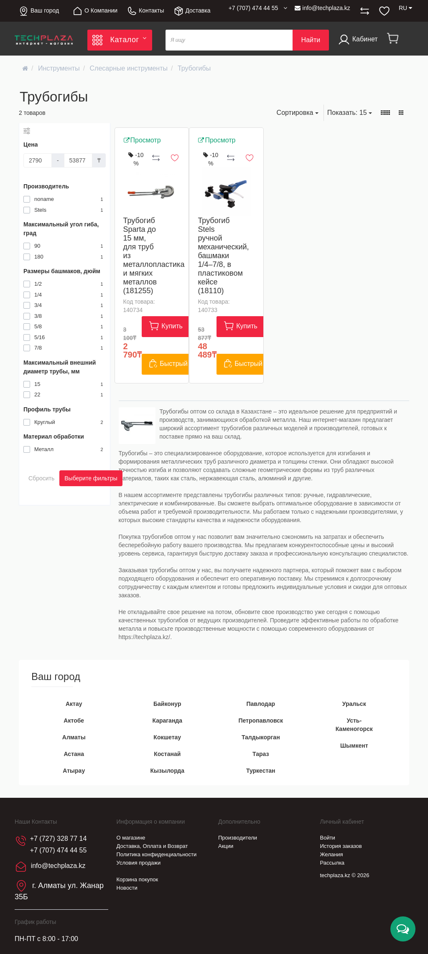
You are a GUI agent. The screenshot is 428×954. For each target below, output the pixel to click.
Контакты (145, 11)
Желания (331, 854)
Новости (127, 888)
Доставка (192, 11)
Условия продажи (139, 863)
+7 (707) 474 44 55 (58, 850)
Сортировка (297, 112)
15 (349, 112)
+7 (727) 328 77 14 (58, 838)
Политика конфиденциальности (157, 854)
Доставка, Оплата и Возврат (152, 846)
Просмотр (142, 140)
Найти (311, 39)
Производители (237, 838)
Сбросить (41, 478)
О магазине (131, 838)
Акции (225, 846)
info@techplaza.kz (322, 8)
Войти (327, 838)
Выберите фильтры (90, 478)
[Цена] (37, 160)
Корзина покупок (137, 879)
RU (405, 8)
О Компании (94, 11)
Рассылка (332, 863)
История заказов (341, 846)
